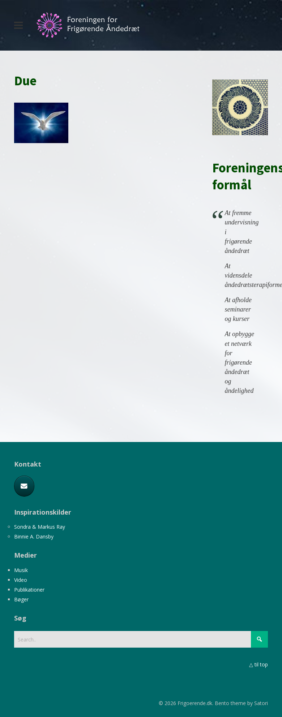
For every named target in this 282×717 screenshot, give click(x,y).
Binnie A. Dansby (34, 536)
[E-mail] (24, 486)
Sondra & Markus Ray (39, 526)
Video (20, 579)
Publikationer (29, 589)
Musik (21, 570)
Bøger (21, 599)
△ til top (258, 664)
